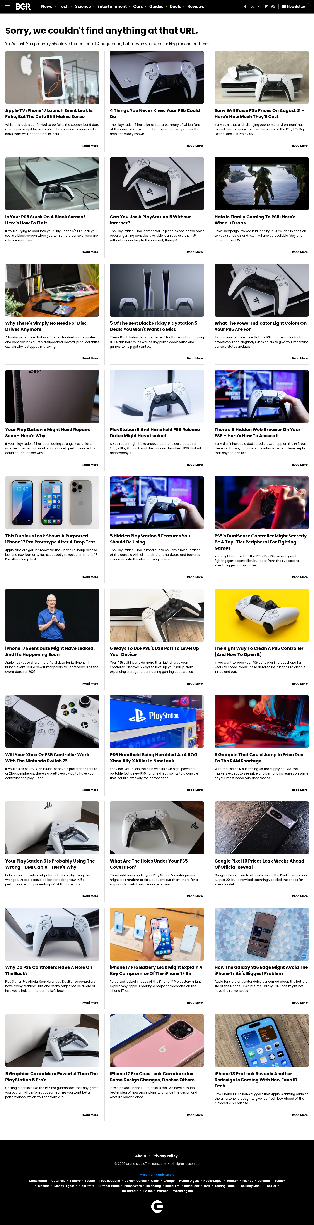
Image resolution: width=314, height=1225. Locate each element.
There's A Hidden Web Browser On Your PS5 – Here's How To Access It (257, 432)
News (46, 6)
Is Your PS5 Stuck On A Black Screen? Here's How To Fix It (45, 220)
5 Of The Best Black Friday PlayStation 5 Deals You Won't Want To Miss (153, 326)
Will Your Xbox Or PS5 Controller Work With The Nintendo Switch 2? (47, 758)
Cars (138, 6)
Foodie (90, 1181)
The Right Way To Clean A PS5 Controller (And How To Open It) (259, 651)
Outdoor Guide (109, 1186)
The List (270, 1186)
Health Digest (189, 1181)
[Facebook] (245, 6)
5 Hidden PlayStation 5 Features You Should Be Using (150, 539)
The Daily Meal (250, 1186)
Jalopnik (264, 1181)
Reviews (196, 6)
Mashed (44, 1186)
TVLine (148, 1191)
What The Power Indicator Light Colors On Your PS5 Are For (261, 326)
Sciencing (153, 1186)
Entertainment (112, 6)
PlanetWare (133, 1186)
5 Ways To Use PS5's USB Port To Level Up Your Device (154, 651)
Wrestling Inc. (183, 1191)
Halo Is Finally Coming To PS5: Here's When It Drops (255, 220)
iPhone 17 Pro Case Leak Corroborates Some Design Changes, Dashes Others (152, 1077)
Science (83, 6)
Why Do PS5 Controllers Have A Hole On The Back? (48, 970)
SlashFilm (172, 1186)
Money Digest (64, 1186)
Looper (280, 1181)
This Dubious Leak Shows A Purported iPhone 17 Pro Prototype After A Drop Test (50, 539)
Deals (175, 6)
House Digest (212, 1181)
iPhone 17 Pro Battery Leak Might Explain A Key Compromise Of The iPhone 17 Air (156, 970)
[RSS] (273, 6)
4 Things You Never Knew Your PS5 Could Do (155, 113)
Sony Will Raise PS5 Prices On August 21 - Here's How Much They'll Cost (259, 113)
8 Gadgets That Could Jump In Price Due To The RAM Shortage (259, 758)
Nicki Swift (86, 1186)
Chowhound (38, 1181)
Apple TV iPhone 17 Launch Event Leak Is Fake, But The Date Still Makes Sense (49, 113)
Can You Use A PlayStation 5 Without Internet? (150, 220)
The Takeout (129, 1191)
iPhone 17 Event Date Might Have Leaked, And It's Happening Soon (50, 651)
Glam (155, 1181)
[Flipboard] (266, 6)
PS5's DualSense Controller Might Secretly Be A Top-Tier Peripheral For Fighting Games (261, 542)
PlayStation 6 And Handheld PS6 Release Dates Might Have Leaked (155, 432)
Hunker (232, 1181)
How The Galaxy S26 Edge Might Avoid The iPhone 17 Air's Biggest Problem (261, 970)
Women (163, 1191)
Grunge (169, 1181)
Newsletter (293, 7)
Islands (247, 1181)
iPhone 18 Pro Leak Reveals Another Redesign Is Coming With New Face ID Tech (256, 1080)
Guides (156, 6)
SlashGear (192, 1186)
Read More (90, 146)
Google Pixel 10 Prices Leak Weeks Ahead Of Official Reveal (259, 864)
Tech (64, 6)
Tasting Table (225, 1186)
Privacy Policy (165, 1156)
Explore (75, 1181)
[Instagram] (259, 6)
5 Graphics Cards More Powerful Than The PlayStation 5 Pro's (51, 1077)
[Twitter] (252, 6)
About (140, 1156)
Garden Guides (136, 1181)
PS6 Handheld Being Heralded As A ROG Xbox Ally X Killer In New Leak (153, 758)
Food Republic (109, 1181)
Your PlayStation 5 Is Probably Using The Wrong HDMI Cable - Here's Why (50, 864)
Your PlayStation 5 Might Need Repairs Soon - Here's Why (47, 432)
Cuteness (58, 1181)
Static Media (135, 1163)
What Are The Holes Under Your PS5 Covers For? (149, 864)
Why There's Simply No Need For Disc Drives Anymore (46, 326)
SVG (207, 1186)
